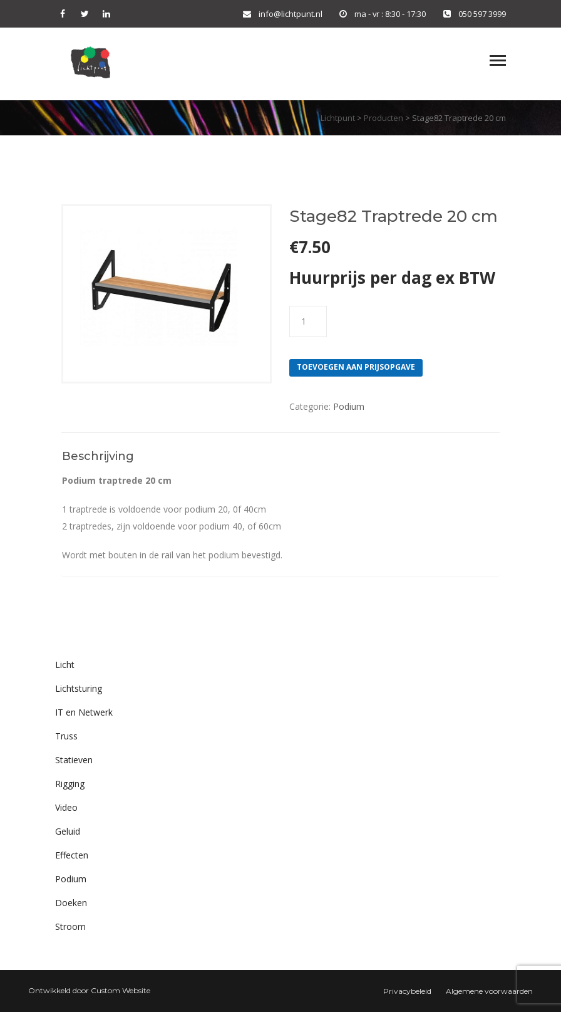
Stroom (70, 926)
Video (66, 807)
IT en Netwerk (84, 712)
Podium (348, 406)
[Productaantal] (308, 321)
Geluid (67, 831)
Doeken (71, 903)
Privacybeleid (407, 991)
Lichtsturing (78, 688)
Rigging (70, 784)
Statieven (74, 760)
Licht (65, 664)
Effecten (71, 855)
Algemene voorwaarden (489, 991)
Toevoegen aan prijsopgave (356, 367)
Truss (66, 736)
